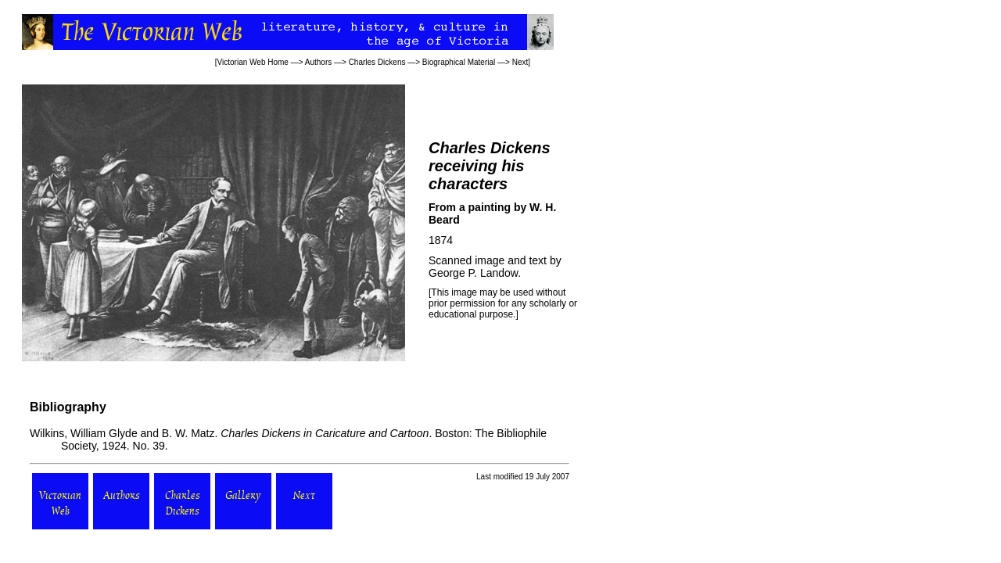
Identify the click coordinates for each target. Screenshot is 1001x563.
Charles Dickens (377, 62)
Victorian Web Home (253, 62)
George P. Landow (473, 273)
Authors (318, 62)
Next (520, 62)
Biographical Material (458, 62)
